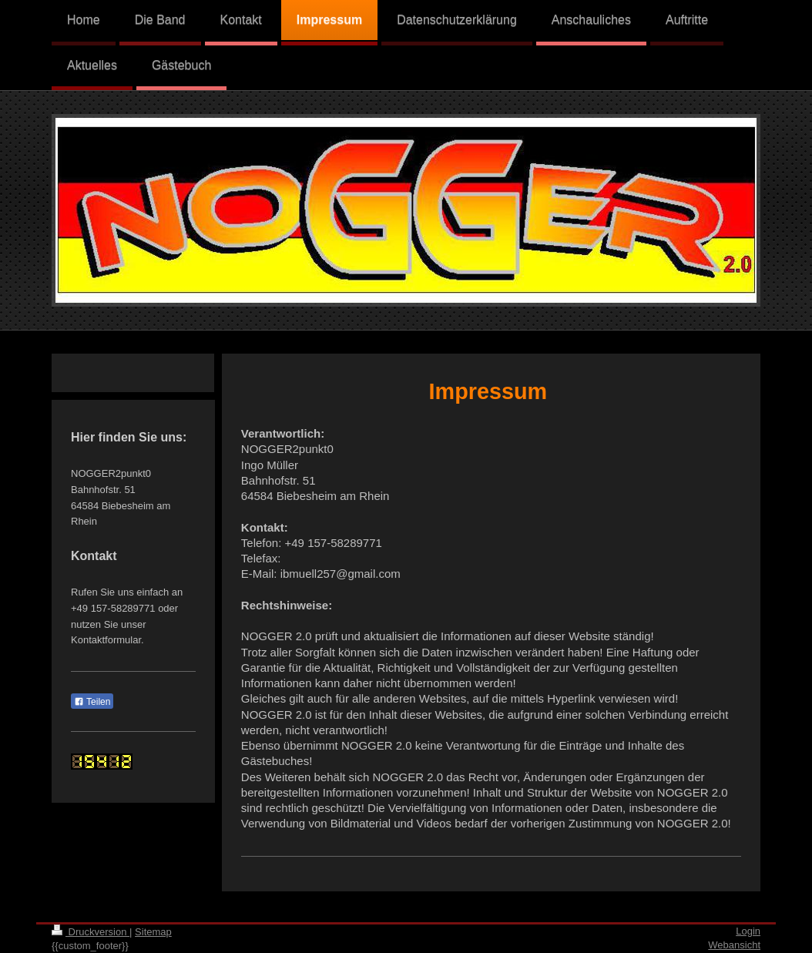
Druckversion (90, 932)
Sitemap (153, 932)
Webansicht (734, 945)
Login (748, 931)
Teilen (92, 701)
